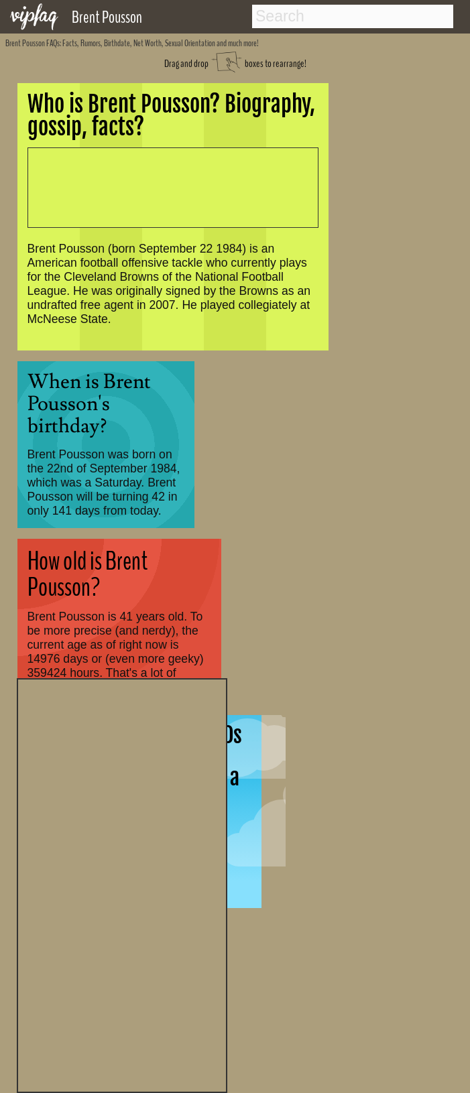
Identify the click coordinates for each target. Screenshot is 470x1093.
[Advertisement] (122, 884)
